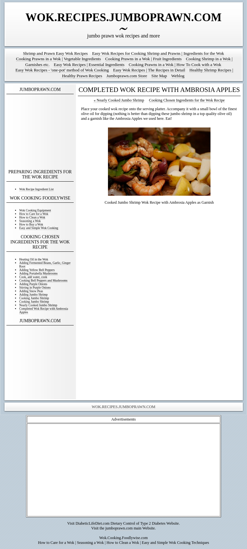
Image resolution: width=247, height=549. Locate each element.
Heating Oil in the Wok (33, 259)
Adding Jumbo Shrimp (33, 294)
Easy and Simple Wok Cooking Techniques (175, 542)
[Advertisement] (40, 132)
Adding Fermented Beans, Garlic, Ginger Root (44, 264)
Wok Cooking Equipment (35, 210)
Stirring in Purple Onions (35, 287)
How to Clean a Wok (32, 217)
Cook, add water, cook (33, 277)
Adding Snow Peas (31, 291)
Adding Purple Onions (33, 284)
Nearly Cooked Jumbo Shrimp (38, 305)
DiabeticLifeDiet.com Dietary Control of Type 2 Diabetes (121, 523)
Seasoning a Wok (30, 221)
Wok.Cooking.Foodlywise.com (123, 538)
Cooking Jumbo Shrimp (34, 298)
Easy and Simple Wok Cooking (38, 228)
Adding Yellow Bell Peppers (37, 270)
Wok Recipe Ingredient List (36, 189)
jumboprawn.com (119, 528)
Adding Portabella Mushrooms (38, 273)
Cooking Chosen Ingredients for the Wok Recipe (187, 100)
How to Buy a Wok (31, 224)
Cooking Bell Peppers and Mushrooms (43, 280)
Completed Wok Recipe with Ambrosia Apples (43, 310)
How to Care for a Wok (33, 214)
